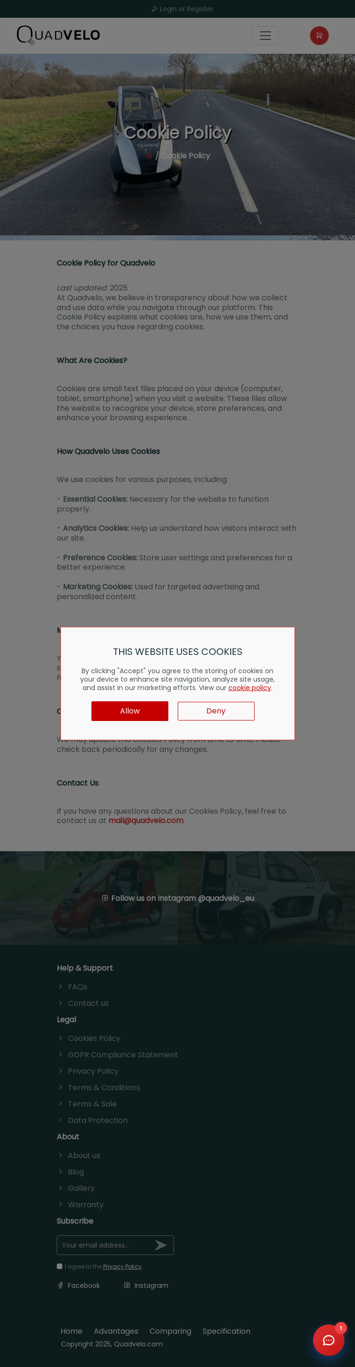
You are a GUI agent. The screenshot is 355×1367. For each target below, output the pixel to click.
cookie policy (249, 687)
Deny (216, 711)
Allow (130, 711)
